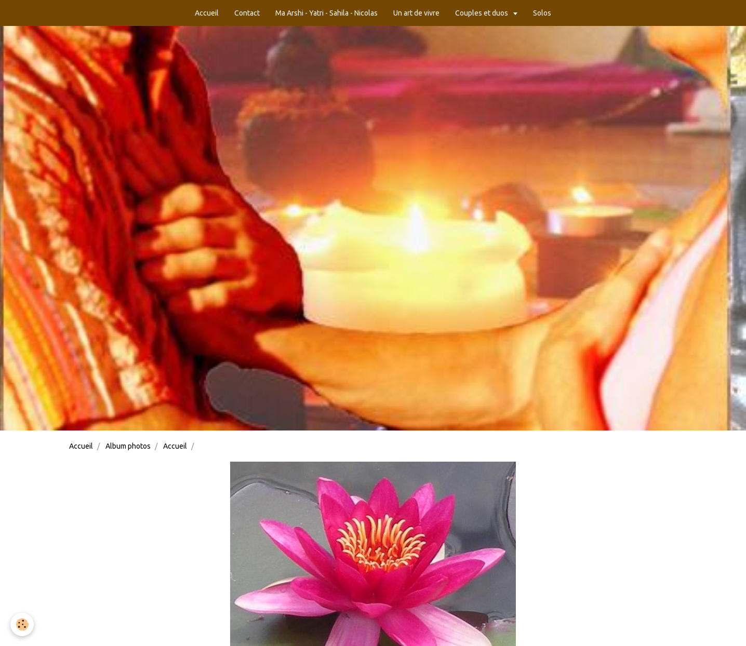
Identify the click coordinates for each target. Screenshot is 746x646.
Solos (542, 13)
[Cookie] (22, 624)
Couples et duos (482, 13)
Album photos (128, 446)
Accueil (207, 13)
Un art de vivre (416, 13)
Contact (247, 13)
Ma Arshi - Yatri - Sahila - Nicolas (326, 13)
